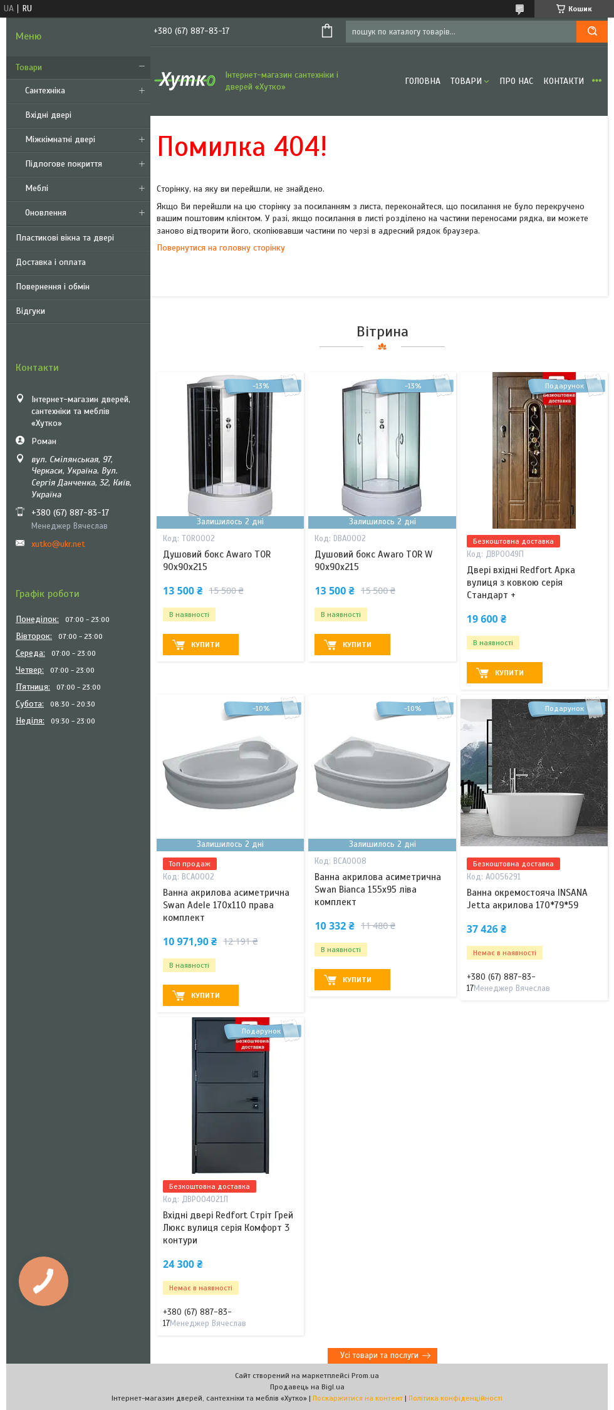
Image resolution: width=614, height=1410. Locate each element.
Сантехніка (45, 90)
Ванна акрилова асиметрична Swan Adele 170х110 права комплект (226, 905)
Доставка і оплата (51, 262)
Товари (29, 67)
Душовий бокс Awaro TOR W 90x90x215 (373, 561)
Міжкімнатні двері (60, 139)
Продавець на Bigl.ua (307, 1386)
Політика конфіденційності (455, 1398)
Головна (422, 81)
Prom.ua (365, 1375)
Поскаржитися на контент (358, 1398)
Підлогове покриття (63, 163)
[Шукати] (592, 32)
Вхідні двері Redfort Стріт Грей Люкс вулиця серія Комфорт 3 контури (228, 1228)
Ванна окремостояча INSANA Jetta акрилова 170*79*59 (527, 899)
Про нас (516, 81)
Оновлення (45, 212)
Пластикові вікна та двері (65, 237)
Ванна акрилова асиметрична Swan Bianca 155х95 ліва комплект (378, 889)
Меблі (36, 188)
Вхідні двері (48, 115)
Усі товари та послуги (379, 1355)
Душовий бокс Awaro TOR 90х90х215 (217, 561)
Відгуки (30, 311)
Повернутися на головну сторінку (221, 247)
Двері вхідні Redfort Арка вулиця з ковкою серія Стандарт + (521, 582)
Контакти (563, 81)
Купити (205, 644)
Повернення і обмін (53, 286)
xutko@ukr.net (58, 544)
